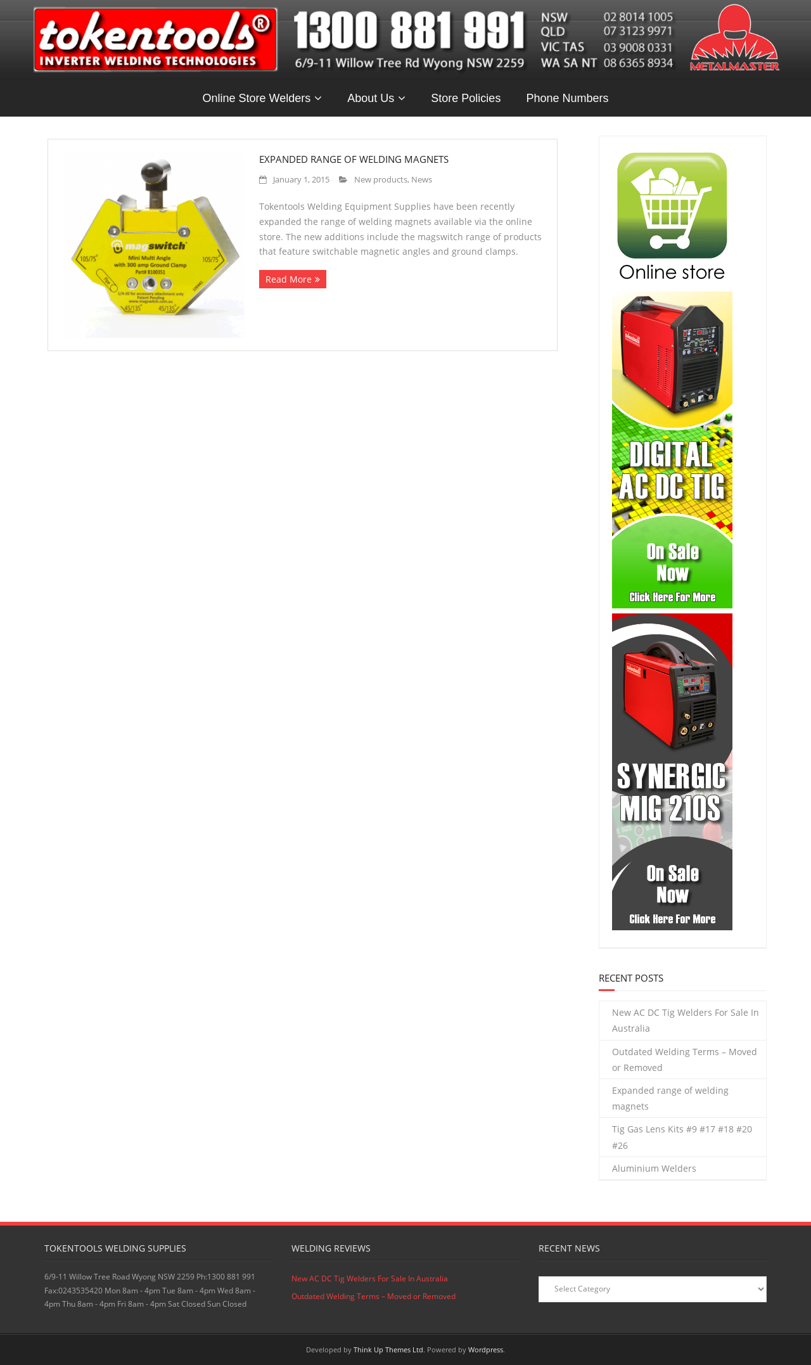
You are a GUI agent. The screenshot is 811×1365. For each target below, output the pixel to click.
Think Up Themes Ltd (388, 1349)
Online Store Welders (257, 98)
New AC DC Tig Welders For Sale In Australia (685, 1020)
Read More (288, 279)
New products (380, 179)
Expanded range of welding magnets (354, 159)
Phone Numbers (567, 98)
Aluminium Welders (654, 1168)
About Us (370, 98)
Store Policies (466, 98)
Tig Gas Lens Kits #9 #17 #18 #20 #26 (682, 1137)
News (421, 179)
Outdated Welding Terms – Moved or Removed (684, 1059)
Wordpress (485, 1349)
